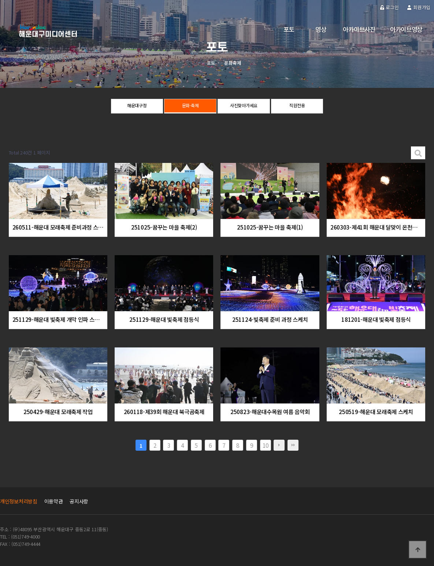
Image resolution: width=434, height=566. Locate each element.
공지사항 (79, 501)
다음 (279, 445)
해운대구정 (136, 107)
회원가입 (418, 7)
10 (265, 445)
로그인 (389, 7)
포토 (288, 29)
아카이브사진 (359, 29)
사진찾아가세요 (243, 107)
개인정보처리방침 (18, 501)
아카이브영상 (406, 29)
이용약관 (53, 501)
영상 (320, 29)
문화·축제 (190, 107)
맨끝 (293, 445)
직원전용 (297, 107)
